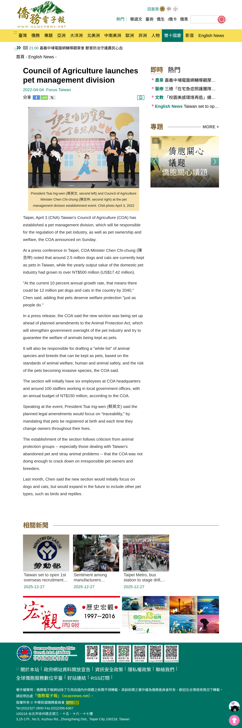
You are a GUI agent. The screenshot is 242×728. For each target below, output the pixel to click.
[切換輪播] (155, 141)
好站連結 (76, 678)
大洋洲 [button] (76, 35)
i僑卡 (172, 19)
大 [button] (162, 9)
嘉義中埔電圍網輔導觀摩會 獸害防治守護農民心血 (187, 80)
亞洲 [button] (61, 35)
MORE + (211, 126)
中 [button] (169, 9)
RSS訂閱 (100, 678)
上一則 (154, 162)
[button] (159, 70)
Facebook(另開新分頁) (203, 9)
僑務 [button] (35, 35)
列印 (140, 97)
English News (41, 56)
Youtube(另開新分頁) (212, 9)
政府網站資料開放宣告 (67, 669)
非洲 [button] (142, 35)
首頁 (20, 56)
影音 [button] (190, 35)
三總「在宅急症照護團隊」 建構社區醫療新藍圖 (187, 88)
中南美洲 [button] (112, 35)
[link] (234, 706)
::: (15, 32)
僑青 (184, 19)
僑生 (161, 19)
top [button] (234, 720)
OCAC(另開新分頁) (193, 9)
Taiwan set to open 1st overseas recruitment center (187, 106)
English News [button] (211, 35)
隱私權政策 (139, 669)
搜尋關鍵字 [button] (222, 20)
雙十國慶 (172, 35)
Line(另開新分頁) (222, 9)
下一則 (215, 162)
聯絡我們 (165, 669)
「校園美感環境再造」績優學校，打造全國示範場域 (187, 97)
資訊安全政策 (109, 669)
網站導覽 (184, 9)
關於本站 (29, 669)
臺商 (149, 19)
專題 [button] (48, 35)
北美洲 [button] (93, 35)
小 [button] (175, 9)
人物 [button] (155, 35)
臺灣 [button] (22, 35)
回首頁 (153, 9)
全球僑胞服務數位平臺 (39, 678)
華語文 (136, 19)
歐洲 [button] (129, 35)
